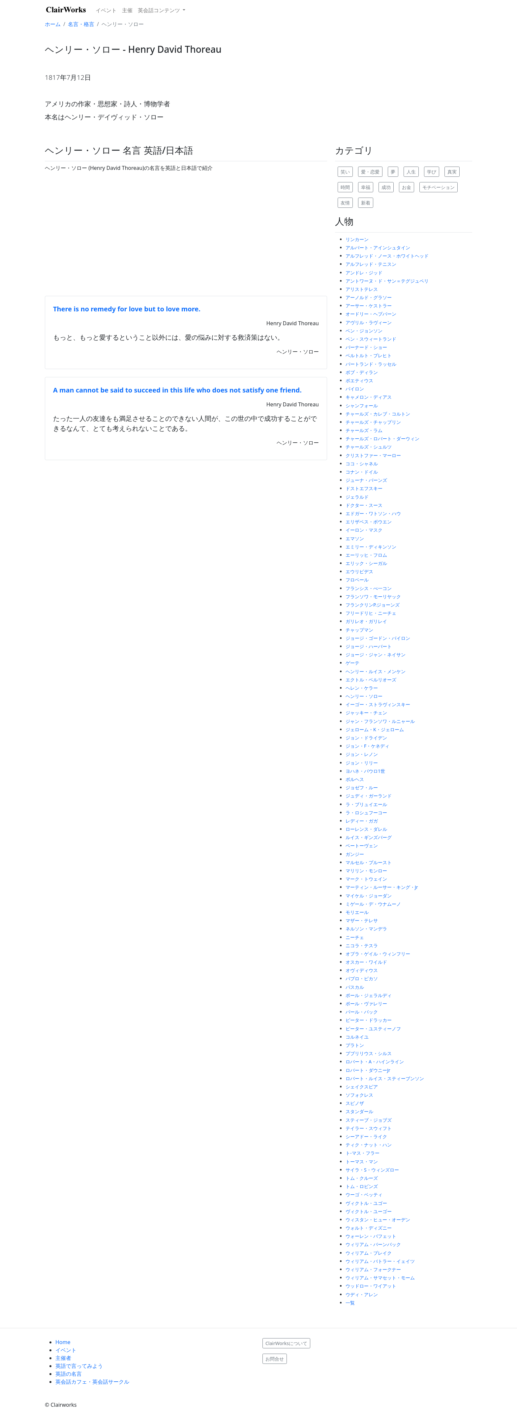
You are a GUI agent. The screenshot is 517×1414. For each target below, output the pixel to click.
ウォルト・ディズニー (369, 1228)
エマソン (355, 538)
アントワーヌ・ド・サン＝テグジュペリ (387, 281)
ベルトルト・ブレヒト (369, 355)
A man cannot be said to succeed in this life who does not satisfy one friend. (177, 390)
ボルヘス (355, 779)
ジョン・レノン (362, 754)
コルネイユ (357, 1037)
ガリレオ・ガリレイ (366, 621)
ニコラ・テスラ (362, 945)
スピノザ (355, 1103)
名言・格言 (81, 24)
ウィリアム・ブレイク (369, 1253)
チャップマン (359, 630)
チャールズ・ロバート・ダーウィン (382, 438)
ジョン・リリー (362, 763)
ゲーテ (352, 663)
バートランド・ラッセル (371, 364)
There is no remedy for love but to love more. (126, 308)
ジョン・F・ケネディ (367, 746)
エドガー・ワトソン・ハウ (373, 513)
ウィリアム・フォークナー (373, 1269)
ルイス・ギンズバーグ (369, 837)
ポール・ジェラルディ (369, 995)
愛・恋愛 (370, 172)
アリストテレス (362, 289)
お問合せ (274, 1359)
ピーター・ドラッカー (369, 1020)
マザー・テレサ (362, 920)
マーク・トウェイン (366, 879)
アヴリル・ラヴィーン (369, 322)
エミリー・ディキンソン (371, 547)
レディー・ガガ (362, 821)
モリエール (357, 912)
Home (63, 1342)
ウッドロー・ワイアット (371, 1286)
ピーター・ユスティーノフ (373, 1028)
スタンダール (359, 1111)
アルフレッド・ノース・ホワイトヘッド (387, 256)
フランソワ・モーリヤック (373, 596)
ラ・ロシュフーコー (366, 812)
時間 (345, 187)
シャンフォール (362, 405)
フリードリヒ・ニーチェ (371, 613)
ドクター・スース (364, 505)
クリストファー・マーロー (373, 455)
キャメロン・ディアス (369, 397)
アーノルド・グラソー (369, 297)
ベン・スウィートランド (371, 339)
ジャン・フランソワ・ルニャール (380, 721)
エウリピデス (359, 571)
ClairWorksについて (286, 1343)
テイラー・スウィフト (369, 1128)
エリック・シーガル (366, 563)
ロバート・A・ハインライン (375, 1061)
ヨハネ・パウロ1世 (365, 771)
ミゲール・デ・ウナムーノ (373, 904)
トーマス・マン (362, 1161)
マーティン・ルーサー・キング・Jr (382, 887)
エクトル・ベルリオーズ (371, 679)
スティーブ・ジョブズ (369, 1120)
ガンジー (355, 854)
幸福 (365, 187)
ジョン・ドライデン (366, 738)
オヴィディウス (362, 970)
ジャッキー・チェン (366, 712)
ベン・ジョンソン (364, 331)
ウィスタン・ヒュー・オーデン (378, 1219)
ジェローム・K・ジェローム (375, 729)
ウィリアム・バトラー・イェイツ (380, 1261)
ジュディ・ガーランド (369, 796)
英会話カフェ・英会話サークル (92, 1381)
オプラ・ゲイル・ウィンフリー (378, 954)
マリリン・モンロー (366, 870)
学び (431, 172)
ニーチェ (355, 937)
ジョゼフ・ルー (362, 787)
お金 (406, 187)
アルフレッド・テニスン (371, 264)
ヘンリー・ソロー (364, 696)
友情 (345, 203)
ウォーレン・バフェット (371, 1236)
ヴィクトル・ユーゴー (369, 1211)
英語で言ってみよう (79, 1365)
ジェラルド (357, 497)
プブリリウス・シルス (369, 1053)
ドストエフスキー (364, 488)
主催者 (63, 1358)
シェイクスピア (362, 1087)
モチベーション (438, 187)
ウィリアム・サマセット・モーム (380, 1277)
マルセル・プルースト (369, 862)
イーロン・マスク (364, 530)
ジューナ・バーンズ (366, 480)
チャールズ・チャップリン (373, 422)
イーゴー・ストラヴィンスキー (378, 704)
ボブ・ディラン (362, 372)
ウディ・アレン (362, 1294)
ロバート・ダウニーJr (368, 1070)
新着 (365, 203)
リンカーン (357, 239)
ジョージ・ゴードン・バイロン (378, 638)
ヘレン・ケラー (362, 688)
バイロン (355, 389)
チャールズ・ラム (364, 430)
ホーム (53, 24)
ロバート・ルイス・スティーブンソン (385, 1078)
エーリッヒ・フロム (366, 555)
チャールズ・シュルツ (369, 447)
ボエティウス (359, 380)
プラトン (355, 1045)
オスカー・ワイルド (366, 962)
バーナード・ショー (366, 347)
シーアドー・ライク (366, 1136)
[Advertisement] (186, 234)
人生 (411, 172)
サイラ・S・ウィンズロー (372, 1170)
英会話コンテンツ (159, 10)
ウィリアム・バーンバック (373, 1244)
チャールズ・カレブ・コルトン (378, 414)
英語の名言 (68, 1373)
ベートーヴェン (362, 845)
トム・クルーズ (362, 1178)
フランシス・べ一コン (369, 588)
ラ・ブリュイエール (366, 804)
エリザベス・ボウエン (369, 521)
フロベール (357, 580)
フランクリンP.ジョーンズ (373, 605)
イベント (106, 10)
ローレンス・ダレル (366, 829)
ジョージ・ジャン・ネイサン (376, 654)
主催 (127, 10)
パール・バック (362, 1012)
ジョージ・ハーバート (369, 646)
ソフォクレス (359, 1095)
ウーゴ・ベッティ (364, 1194)
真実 (452, 172)
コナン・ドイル (362, 472)
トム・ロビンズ (362, 1186)
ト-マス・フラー (363, 1153)
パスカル (355, 987)
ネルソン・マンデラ (366, 929)
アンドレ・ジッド (364, 272)
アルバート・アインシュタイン (378, 247)
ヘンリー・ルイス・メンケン (376, 671)
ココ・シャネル (362, 463)
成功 (386, 187)
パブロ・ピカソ (362, 978)
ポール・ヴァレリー (366, 1003)
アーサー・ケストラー (369, 305)
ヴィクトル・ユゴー (366, 1203)
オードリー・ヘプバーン (371, 314)
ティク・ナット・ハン (369, 1145)
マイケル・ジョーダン (369, 896)
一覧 (350, 1303)
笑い (345, 172)
